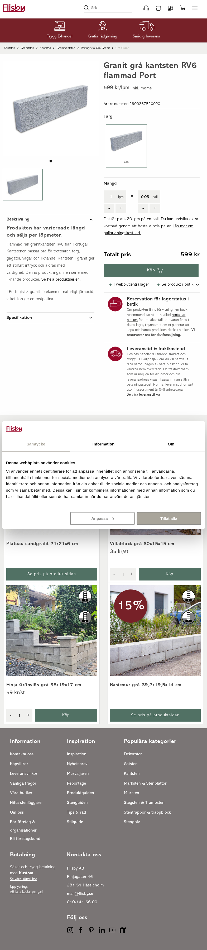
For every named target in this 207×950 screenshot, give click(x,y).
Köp (151, 270)
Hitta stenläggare (25, 803)
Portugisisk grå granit (95, 48)
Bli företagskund (25, 839)
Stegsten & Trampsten (144, 803)
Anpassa (102, 518)
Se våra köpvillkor (23, 879)
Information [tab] (104, 444)
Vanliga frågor (23, 783)
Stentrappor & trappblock (147, 812)
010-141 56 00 (82, 902)
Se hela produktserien (60, 279)
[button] (23, 184)
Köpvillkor (19, 764)
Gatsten (131, 764)
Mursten (131, 793)
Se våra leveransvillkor (143, 395)
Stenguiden (77, 803)
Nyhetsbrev (77, 764)
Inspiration (76, 754)
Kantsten (9, 48)
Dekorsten (133, 754)
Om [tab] (171, 444)
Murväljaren (78, 774)
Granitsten (27, 48)
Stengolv (132, 822)
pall (155, 197)
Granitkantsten (66, 48)
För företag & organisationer (23, 826)
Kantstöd (45, 48)
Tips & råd (76, 812)
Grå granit (122, 48)
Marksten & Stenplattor (145, 783)
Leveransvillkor (23, 774)
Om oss (17, 812)
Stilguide (75, 822)
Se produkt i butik (177, 284)
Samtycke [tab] (36, 444)
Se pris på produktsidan (51, 574)
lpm (121, 197)
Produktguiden (80, 793)
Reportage (76, 783)
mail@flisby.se (80, 894)
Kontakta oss (21, 754)
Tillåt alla (168, 518)
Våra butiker (21, 793)
